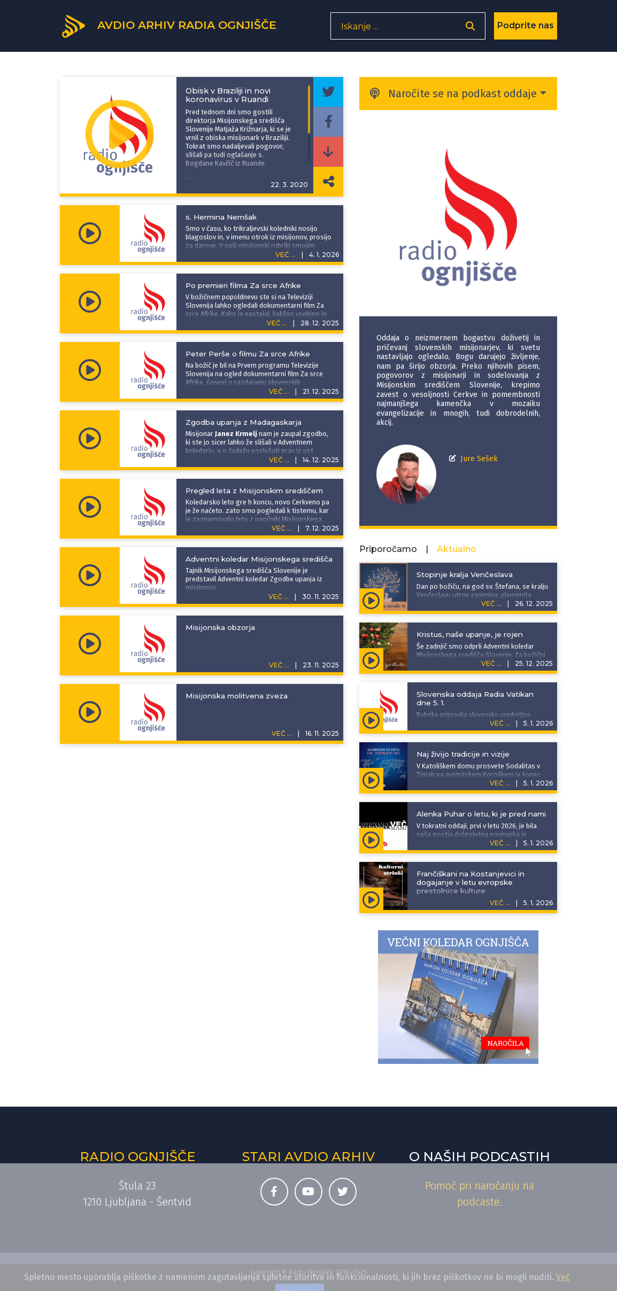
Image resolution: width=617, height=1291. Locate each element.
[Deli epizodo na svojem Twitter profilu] (328, 92)
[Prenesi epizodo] (328, 152)
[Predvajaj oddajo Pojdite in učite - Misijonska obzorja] (90, 644)
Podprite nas (525, 29)
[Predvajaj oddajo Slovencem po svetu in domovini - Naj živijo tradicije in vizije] (371, 779)
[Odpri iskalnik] (470, 29)
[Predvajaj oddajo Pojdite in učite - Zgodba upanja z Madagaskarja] (90, 438)
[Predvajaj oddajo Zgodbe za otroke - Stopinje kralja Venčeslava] (371, 599)
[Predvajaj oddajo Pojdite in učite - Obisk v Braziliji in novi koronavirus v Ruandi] (120, 135)
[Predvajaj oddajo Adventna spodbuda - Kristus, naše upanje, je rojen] (371, 659)
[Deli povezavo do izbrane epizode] (328, 182)
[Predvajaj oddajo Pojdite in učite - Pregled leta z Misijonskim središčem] (90, 507)
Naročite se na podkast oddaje (453, 93)
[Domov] (175, 28)
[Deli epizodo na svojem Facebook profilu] (328, 122)
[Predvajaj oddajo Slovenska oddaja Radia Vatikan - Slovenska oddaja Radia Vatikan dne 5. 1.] (371, 719)
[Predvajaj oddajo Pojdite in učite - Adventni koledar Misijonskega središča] (90, 575)
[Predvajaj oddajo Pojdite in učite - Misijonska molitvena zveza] (90, 712)
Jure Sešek (479, 458)
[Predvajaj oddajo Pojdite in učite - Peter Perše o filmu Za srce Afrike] (90, 370)
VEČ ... (285, 255)
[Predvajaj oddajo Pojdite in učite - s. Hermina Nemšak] (90, 233)
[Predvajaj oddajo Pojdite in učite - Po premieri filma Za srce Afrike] (90, 302)
